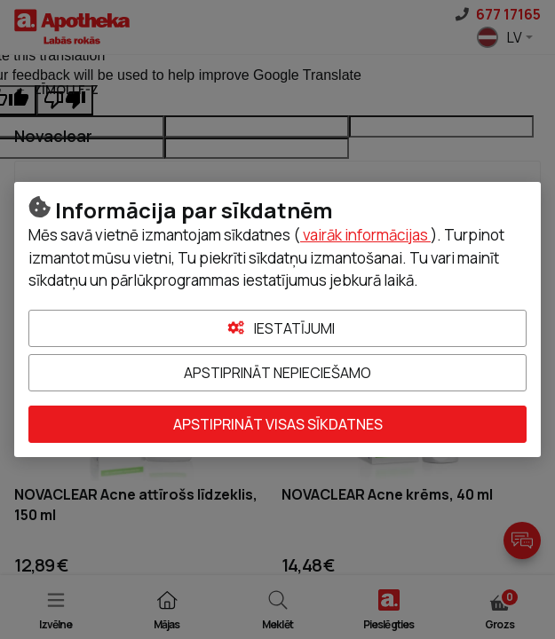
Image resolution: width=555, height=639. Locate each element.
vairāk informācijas (365, 235)
